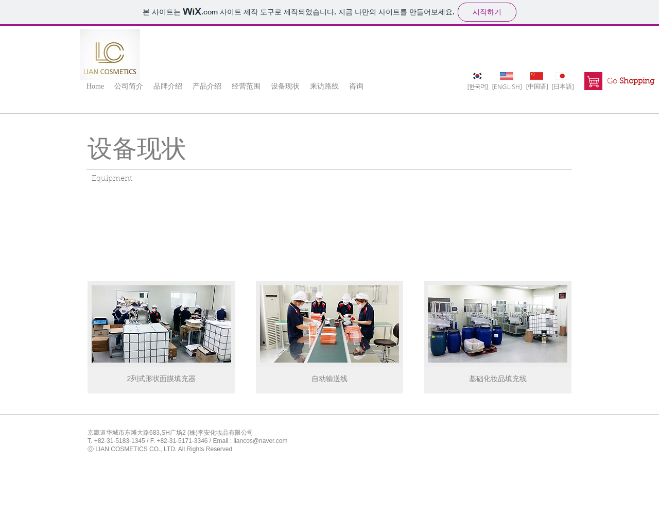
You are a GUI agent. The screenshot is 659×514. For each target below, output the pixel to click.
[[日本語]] (562, 86)
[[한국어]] (477, 86)
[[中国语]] (536, 86)
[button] (128, 86)
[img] (161, 337)
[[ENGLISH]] (506, 86)
